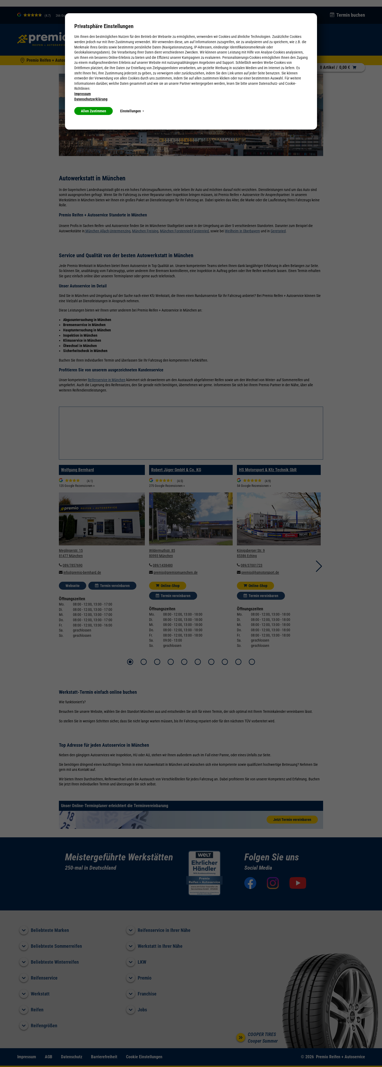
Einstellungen (132, 111)
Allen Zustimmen (93, 111)
